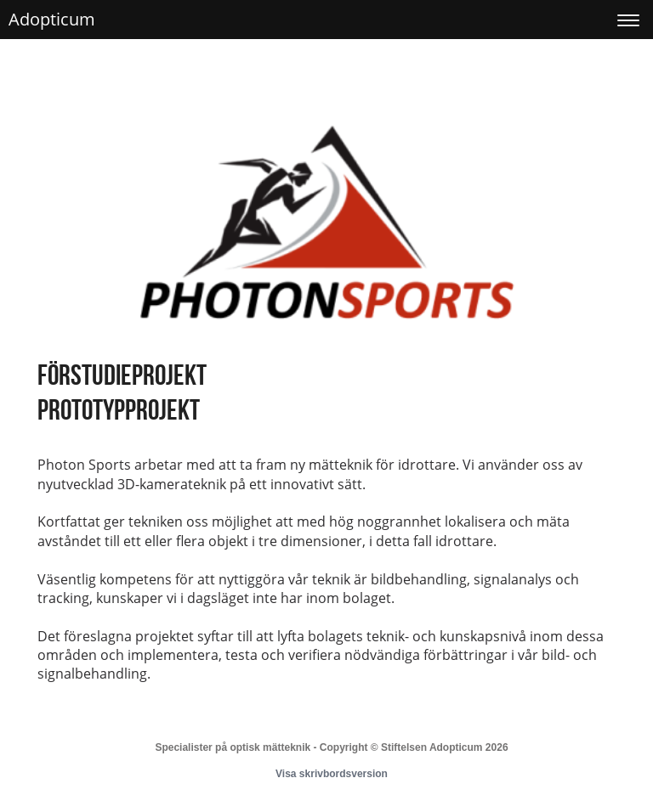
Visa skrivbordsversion (331, 774)
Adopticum (52, 19)
